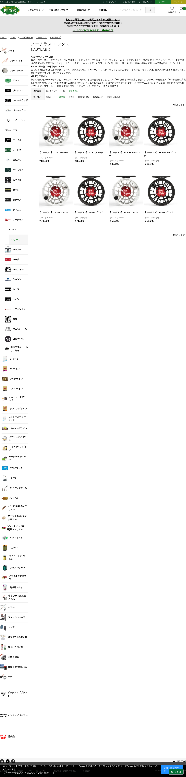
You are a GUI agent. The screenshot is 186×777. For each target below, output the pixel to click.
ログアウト (163, 2)
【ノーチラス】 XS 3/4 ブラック (158, 212)
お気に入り (172, 12)
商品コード (50, 97)
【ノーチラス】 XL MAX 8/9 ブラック (160, 154)
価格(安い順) (83, 97)
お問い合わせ (147, 2)
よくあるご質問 (129, 2)
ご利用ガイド (111, 2)
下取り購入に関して (58, 10)
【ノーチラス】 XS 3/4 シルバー (123, 212)
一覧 (63, 91)
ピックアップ (51, 91)
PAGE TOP (181, 761)
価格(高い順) (98, 97)
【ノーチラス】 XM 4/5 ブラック (89, 212)
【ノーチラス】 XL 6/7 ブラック (88, 152)
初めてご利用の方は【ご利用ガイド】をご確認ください (93, 19)
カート (182, 10)
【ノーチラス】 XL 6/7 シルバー (53, 152)
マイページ (178, 2)
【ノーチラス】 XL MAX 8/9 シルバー (125, 154)
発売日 (71, 97)
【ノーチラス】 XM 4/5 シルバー (53, 212)
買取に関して (83, 10)
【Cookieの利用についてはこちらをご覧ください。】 (29, 772)
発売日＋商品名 (113, 97)
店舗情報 (102, 10)
